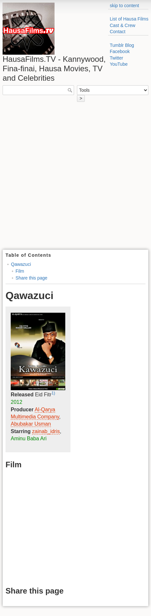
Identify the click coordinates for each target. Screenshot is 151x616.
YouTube (119, 64)
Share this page (31, 278)
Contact (117, 31)
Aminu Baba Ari (28, 438)
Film (20, 271)
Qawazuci (21, 264)
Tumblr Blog (122, 45)
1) (53, 392)
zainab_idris (46, 431)
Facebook (120, 51)
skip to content (124, 5)
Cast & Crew (122, 25)
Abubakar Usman (31, 424)
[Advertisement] (75, 178)
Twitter (116, 58)
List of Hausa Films (129, 18)
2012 (16, 402)
